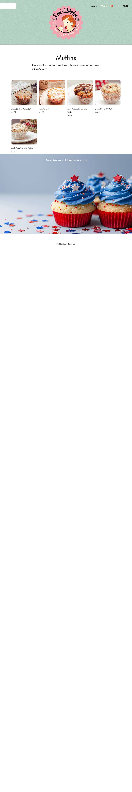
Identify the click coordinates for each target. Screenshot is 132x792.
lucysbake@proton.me (78, 160)
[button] (125, 6)
